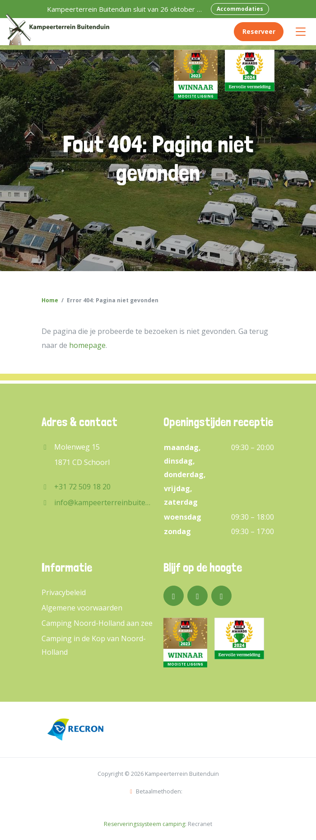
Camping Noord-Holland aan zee (97, 623)
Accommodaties (240, 9)
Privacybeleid (64, 592)
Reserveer (258, 31)
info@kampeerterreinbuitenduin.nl (103, 502)
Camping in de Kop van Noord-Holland (94, 645)
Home (50, 300)
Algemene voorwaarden (82, 608)
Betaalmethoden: (156, 791)
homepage (87, 345)
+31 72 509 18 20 (82, 487)
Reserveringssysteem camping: (145, 824)
